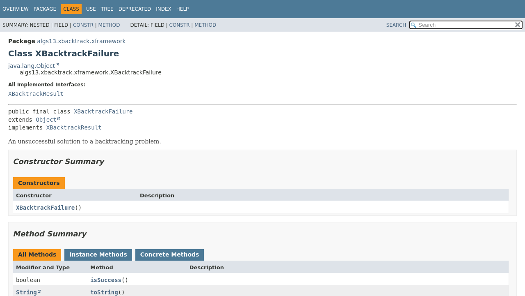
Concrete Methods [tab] (169, 254)
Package (45, 9)
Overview (15, 9)
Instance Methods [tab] (98, 254)
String (26, 292)
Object (46, 119)
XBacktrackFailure (103, 111)
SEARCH (396, 25)
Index (163, 9)
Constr (83, 25)
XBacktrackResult (36, 93)
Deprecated (135, 9)
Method (109, 25)
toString (104, 292)
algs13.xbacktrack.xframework (81, 41)
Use (91, 9)
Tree (107, 9)
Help (182, 9)
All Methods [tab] (37, 254)
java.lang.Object (31, 65)
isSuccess (105, 280)
